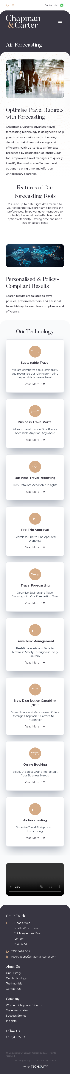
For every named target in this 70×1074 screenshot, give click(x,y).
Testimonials (14, 983)
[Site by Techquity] (39, 1066)
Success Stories (16, 1015)
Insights (11, 1021)
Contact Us (13, 988)
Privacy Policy (23, 1060)
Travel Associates (17, 1010)
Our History (13, 973)
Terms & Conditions (45, 1060)
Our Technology (16, 978)
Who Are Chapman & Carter (24, 1005)
